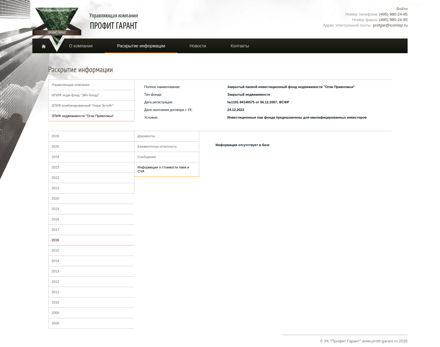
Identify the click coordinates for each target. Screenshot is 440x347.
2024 (55, 157)
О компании (81, 45)
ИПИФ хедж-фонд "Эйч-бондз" (75, 95)
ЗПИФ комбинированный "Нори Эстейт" (83, 105)
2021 (55, 188)
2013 (55, 271)
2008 (55, 323)
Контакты (240, 45)
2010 (55, 302)
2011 (55, 292)
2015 (55, 250)
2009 (55, 313)
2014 (55, 261)
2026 (55, 136)
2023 (55, 167)
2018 (55, 219)
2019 (55, 209)
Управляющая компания (71, 85)
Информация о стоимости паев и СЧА (163, 169)
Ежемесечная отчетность (157, 146)
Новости (197, 45)
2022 (55, 177)
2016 (55, 240)
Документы (146, 136)
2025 (55, 146)
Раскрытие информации (141, 45)
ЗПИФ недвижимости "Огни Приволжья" (83, 116)
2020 (55, 198)
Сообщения (147, 157)
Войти (402, 8)
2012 (55, 281)
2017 (55, 229)
